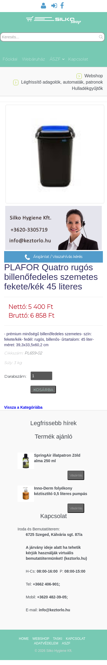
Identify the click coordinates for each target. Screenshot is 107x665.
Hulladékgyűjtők (87, 88)
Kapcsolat (78, 59)
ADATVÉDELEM (46, 643)
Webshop (94, 75)
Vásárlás (76, 475)
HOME (24, 639)
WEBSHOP (40, 639)
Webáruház (33, 59)
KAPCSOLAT (75, 639)
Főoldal (9, 59)
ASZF (66, 643)
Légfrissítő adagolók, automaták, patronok (62, 82)
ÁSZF (57, 59)
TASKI (57, 639)
